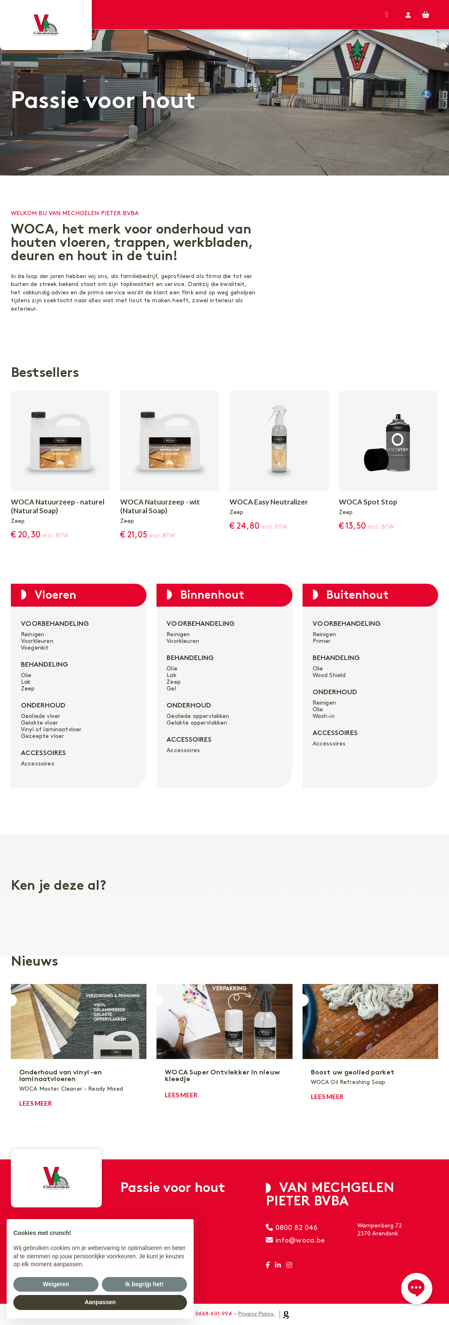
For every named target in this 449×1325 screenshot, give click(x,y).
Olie (26, 675)
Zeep (28, 688)
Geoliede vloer (40, 716)
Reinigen (32, 634)
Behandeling (44, 665)
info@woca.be (295, 1240)
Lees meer (35, 1103)
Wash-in (324, 716)
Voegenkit (34, 647)
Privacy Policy (256, 1313)
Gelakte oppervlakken (196, 722)
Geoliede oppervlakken (197, 716)
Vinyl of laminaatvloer (51, 729)
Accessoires (43, 753)
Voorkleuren (37, 641)
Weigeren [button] (56, 1284)
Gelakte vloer (39, 722)
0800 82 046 (292, 1228)
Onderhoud (43, 706)
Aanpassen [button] (100, 1302)
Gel (171, 688)
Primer (322, 641)
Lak (25, 682)
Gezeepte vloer (42, 736)
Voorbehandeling (55, 624)
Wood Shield (329, 675)
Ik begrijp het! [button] (144, 1284)
